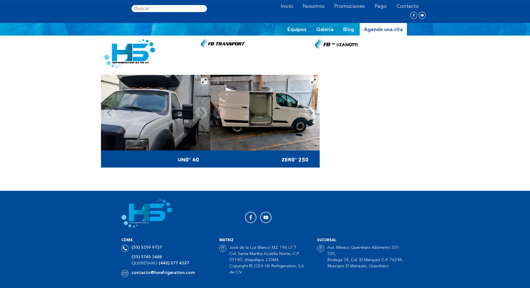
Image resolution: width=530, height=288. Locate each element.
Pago (381, 6)
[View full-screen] (204, 81)
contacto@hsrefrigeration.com (163, 273)
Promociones (349, 6)
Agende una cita (383, 29)
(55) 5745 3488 (147, 257)
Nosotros (313, 6)
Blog (348, 29)
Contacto (408, 6)
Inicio (287, 6)
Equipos (297, 29)
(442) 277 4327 (174, 263)
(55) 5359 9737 (147, 248)
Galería (324, 29)
